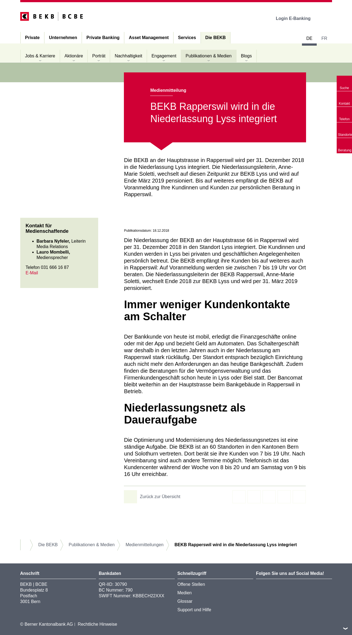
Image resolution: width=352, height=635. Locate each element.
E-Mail (32, 273)
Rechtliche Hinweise (97, 624)
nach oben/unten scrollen (345, 628)
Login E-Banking (297, 18)
